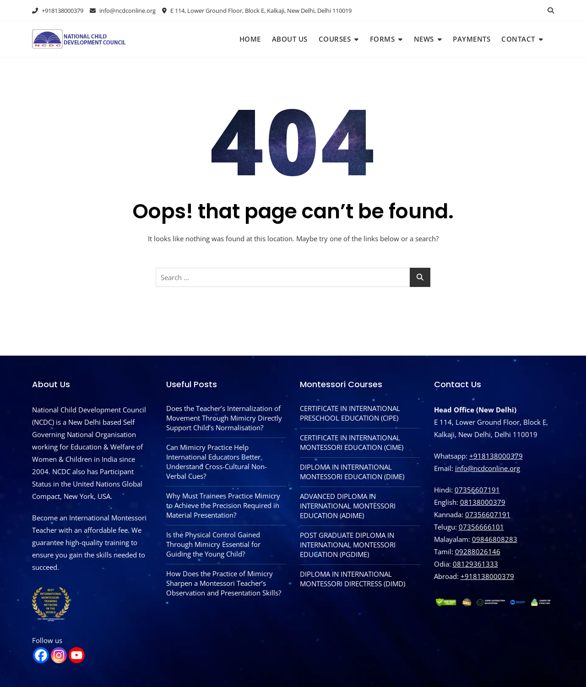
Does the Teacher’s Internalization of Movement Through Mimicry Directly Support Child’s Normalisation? (224, 418)
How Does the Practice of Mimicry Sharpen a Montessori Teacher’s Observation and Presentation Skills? (223, 583)
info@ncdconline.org (123, 10)
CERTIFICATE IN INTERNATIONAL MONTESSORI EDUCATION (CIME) (351, 442)
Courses (335, 38)
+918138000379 (57, 10)
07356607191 (477, 489)
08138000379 (482, 502)
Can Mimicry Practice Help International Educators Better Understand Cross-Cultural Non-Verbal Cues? (216, 462)
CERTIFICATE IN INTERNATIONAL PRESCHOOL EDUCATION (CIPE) (350, 413)
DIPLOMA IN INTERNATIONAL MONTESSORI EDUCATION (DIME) (352, 471)
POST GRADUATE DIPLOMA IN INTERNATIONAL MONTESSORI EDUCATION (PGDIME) (348, 544)
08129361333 (475, 563)
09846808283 (494, 539)
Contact (518, 38)
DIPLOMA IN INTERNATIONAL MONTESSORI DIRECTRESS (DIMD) (352, 578)
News (424, 38)
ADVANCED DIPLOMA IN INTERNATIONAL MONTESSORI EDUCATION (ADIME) (348, 506)
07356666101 (481, 526)
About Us (290, 38)
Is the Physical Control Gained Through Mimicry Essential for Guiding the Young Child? (213, 544)
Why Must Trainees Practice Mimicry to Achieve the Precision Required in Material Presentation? (223, 505)
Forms (382, 38)
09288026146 (477, 551)
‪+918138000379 (487, 576)
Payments (471, 38)
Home (250, 38)
